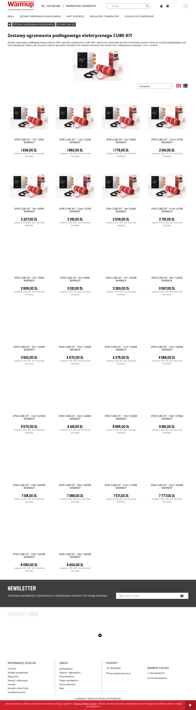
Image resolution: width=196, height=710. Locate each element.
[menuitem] (12, 16)
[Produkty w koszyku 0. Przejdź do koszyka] (183, 6)
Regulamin (13, 676)
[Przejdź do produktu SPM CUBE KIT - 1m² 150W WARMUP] (98, 651)
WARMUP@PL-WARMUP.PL (81, 6)
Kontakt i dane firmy (18, 688)
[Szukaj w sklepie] (130, 6)
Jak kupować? (66, 668)
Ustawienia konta (16, 692)
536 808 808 (53, 6)
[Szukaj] (147, 6)
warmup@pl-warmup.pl (119, 673)
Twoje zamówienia (68, 680)
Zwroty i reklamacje (18, 680)
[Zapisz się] (181, 596)
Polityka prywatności (18, 672)
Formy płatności (67, 684)
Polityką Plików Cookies (85, 703)
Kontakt (11, 684)
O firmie (12, 668)
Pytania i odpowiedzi (70, 672)
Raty (61, 688)
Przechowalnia (66, 676)
